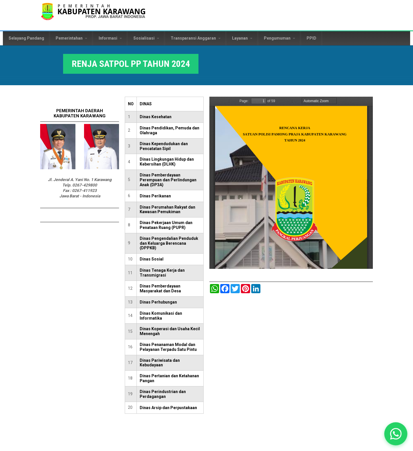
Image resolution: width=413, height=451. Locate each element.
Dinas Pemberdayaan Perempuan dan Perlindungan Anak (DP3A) (168, 180)
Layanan (242, 38)
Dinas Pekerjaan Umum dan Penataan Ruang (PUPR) (166, 225)
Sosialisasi (146, 38)
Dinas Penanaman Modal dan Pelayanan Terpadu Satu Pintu (168, 347)
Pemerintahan (71, 38)
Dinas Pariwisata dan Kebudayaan (160, 363)
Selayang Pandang (26, 38)
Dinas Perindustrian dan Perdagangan (163, 394)
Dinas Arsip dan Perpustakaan (168, 407)
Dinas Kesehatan (156, 116)
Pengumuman (279, 38)
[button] (396, 434)
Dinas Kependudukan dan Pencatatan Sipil (164, 146)
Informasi (110, 38)
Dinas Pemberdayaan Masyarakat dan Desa (160, 288)
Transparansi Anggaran (196, 38)
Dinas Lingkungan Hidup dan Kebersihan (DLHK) (167, 161)
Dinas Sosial (151, 259)
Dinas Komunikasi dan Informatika (161, 315)
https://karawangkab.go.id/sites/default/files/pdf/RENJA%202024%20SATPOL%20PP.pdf (291, 183)
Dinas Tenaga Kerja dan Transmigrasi (162, 272)
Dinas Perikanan (155, 196)
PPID (311, 38)
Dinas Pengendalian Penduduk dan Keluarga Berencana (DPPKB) (169, 243)
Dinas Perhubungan (158, 302)
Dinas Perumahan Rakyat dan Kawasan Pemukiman (167, 209)
